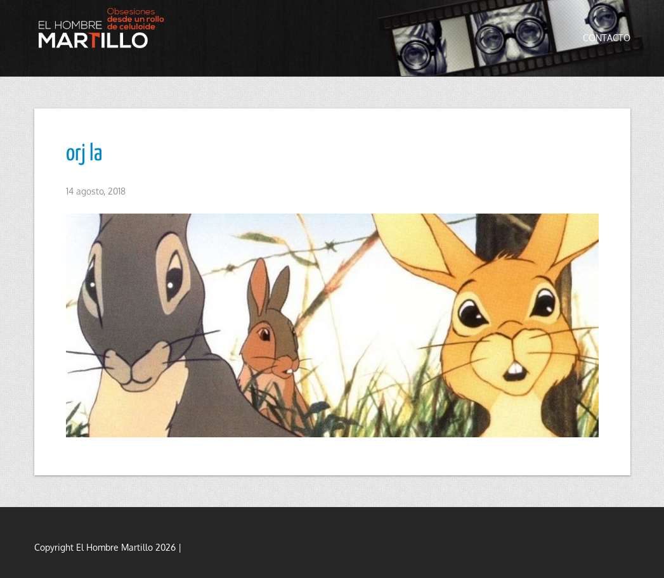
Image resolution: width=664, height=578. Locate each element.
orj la (84, 154)
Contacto (606, 37)
